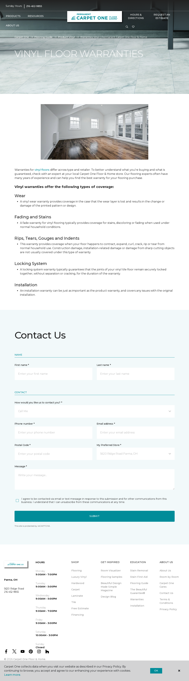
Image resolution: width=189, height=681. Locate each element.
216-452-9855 (34, 6)
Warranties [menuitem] (137, 599)
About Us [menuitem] (165, 570)
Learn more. (12, 674)
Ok (156, 670)
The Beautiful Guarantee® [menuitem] (138, 591)
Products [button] (13, 16)
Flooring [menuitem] (76, 570)
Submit (94, 516)
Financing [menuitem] (77, 614)
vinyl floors (42, 169)
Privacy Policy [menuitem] (168, 609)
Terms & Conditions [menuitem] (166, 601)
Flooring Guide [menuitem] (139, 583)
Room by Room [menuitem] (169, 576)
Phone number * (25, 424)
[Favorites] (133, 27)
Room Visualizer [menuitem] (111, 570)
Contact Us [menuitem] (166, 593)
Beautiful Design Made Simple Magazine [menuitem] (111, 587)
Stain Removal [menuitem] (139, 570)
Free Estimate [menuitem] (80, 608)
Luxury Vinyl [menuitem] (79, 576)
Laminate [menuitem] (77, 595)
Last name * (104, 365)
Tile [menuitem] (73, 602)
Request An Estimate (162, 16)
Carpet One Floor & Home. (29, 659)
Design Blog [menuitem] (108, 596)
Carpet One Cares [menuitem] (167, 585)
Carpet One (22, 37)
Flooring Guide (43, 37)
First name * (22, 365)
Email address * (106, 424)
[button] (127, 27)
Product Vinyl (66, 37)
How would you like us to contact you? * (38, 402)
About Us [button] (12, 25)
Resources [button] (36, 16)
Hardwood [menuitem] (77, 583)
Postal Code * (22, 445)
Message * (21, 466)
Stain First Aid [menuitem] (138, 576)
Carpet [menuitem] (75, 589)
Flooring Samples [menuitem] (111, 576)
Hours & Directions (136, 16)
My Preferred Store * (109, 445)
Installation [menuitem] (137, 605)
